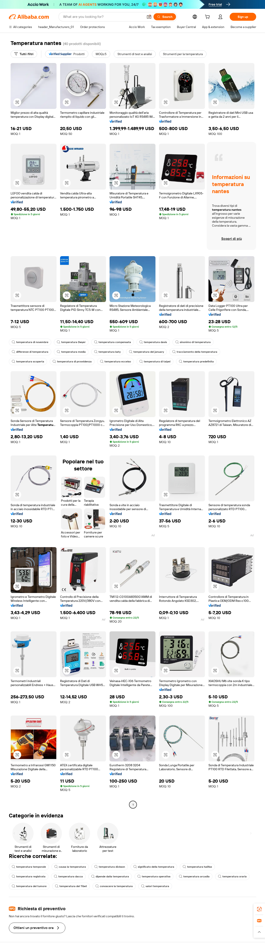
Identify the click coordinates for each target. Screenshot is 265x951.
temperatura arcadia (194, 876)
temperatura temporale (29, 867)
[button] (149, 16)
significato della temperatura (153, 867)
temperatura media (71, 352)
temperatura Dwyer (71, 342)
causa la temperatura (70, 867)
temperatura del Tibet (71, 886)
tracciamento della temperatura (194, 352)
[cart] (208, 17)
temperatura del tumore (29, 886)
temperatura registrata (28, 876)
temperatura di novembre (30, 342)
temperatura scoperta (28, 361)
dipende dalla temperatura (110, 876)
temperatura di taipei (154, 361)
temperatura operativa (153, 876)
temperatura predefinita (196, 361)
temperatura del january (146, 352)
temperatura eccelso (115, 361)
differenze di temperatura (30, 352)
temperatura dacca (68, 876)
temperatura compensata (112, 342)
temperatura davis (153, 342)
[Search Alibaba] (103, 16)
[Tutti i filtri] (24, 54)
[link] (259, 909)
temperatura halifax (197, 867)
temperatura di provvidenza (72, 361)
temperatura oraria (232, 876)
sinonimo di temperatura (193, 342)
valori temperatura (155, 886)
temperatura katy (107, 352)
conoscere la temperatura (114, 886)
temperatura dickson (109, 867)
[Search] (164, 16)
